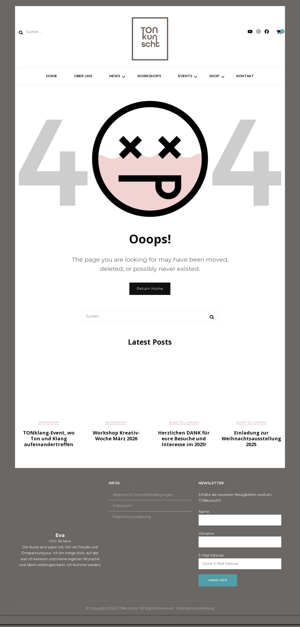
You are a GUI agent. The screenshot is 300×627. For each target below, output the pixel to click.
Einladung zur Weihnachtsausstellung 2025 (251, 441)
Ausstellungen (184, 425)
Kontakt (245, 77)
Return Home (150, 291)
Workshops (149, 77)
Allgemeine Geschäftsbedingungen (143, 497)
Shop (214, 77)
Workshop (48, 425)
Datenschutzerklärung (132, 520)
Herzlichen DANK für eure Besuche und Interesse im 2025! (184, 441)
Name (204, 514)
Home (51, 77)
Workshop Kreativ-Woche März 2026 (116, 438)
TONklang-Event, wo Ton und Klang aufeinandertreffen (49, 441)
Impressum (122, 508)
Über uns (83, 77)
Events (185, 77)
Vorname (206, 536)
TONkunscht (127, 611)
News (114, 77)
